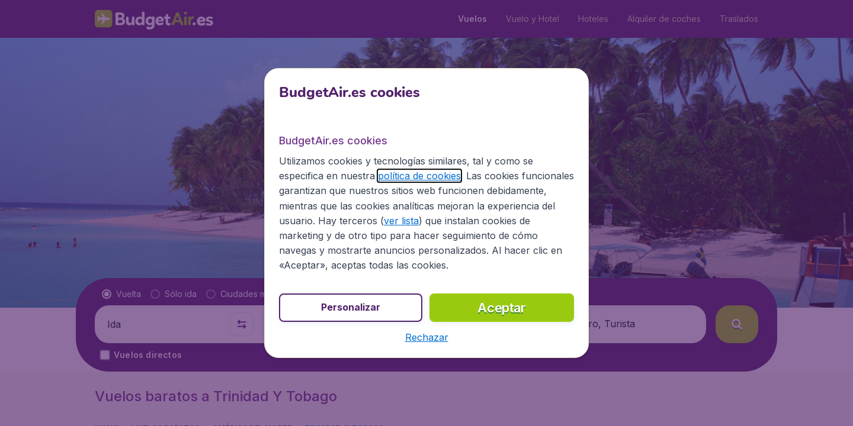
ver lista (401, 221)
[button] (426, 337)
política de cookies (419, 176)
